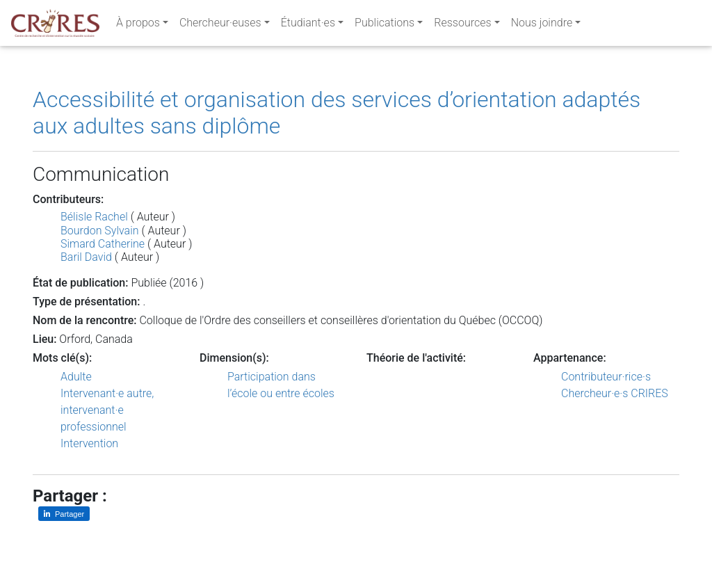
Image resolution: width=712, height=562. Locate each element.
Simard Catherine (102, 243)
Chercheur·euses (220, 25)
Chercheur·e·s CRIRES (614, 393)
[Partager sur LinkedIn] (64, 513)
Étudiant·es (308, 25)
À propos (138, 25)
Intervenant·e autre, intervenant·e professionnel (107, 410)
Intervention (89, 443)
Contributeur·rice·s (606, 376)
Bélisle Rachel (94, 216)
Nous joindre (542, 25)
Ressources (462, 25)
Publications (384, 25)
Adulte (76, 376)
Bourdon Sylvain (99, 230)
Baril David (86, 257)
